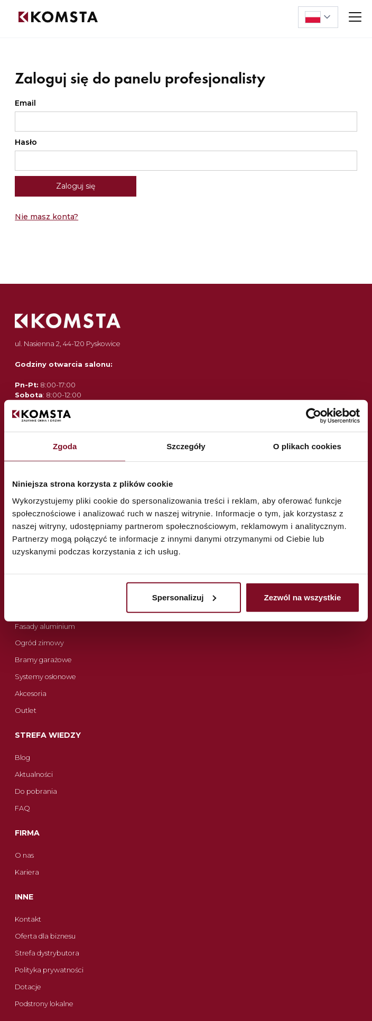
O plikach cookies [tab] (307, 446)
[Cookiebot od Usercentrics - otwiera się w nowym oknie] (313, 416)
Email (25, 103)
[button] (318, 17)
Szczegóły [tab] (185, 446)
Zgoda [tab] (65, 446)
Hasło (26, 142)
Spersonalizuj (184, 596)
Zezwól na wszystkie (302, 596)
